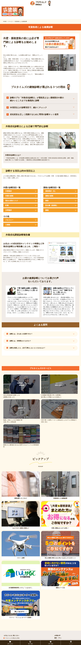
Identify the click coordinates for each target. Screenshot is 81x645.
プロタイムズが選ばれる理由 (12, 638)
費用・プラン (58, 638)
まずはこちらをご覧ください (11, 635)
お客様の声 (57, 635)
